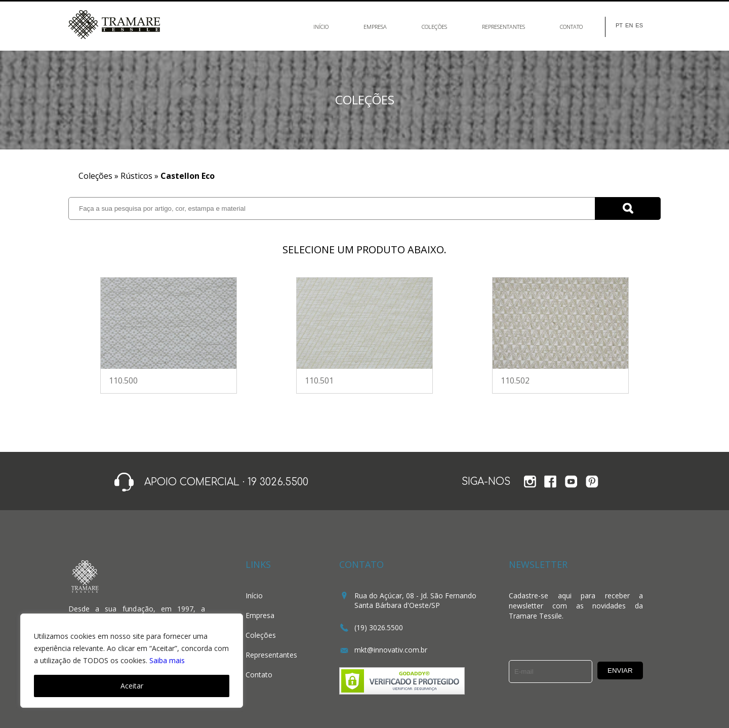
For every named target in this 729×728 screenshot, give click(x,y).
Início (321, 26)
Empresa (375, 26)
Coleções (434, 26)
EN (629, 25)
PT (619, 25)
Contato (571, 26)
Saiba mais (167, 660)
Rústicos (136, 175)
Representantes (503, 26)
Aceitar (131, 686)
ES (639, 25)
